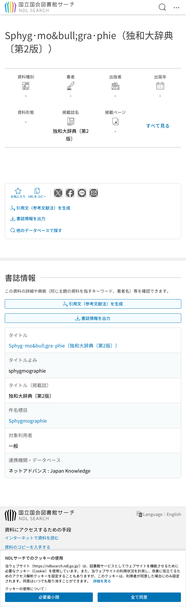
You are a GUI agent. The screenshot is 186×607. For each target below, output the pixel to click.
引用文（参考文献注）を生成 (40, 208)
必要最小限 (49, 597)
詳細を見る (102, 580)
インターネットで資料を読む (32, 538)
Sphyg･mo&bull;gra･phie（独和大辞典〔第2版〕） (64, 345)
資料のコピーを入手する (27, 547)
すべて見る (158, 125)
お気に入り (18, 193)
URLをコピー (37, 193)
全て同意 (139, 597)
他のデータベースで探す (36, 230)
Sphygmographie (28, 420)
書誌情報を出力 (27, 218)
